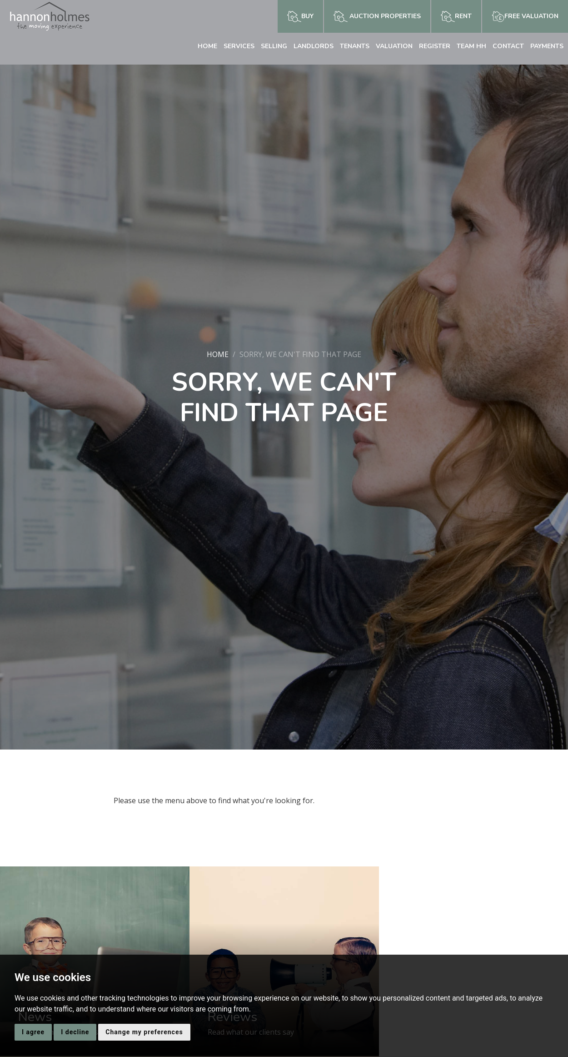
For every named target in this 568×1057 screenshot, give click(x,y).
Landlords (314, 46)
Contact (508, 46)
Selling (274, 46)
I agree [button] (33, 1032)
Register (434, 46)
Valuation (394, 46)
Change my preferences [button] (144, 1032)
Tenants (354, 46)
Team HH (471, 46)
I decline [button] (75, 1032)
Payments (546, 46)
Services (239, 46)
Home (207, 46)
